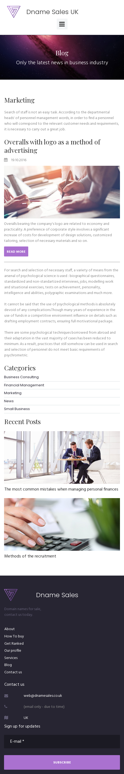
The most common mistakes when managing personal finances (61, 489)
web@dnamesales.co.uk (43, 696)
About (9, 629)
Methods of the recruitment (30, 556)
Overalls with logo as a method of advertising (52, 145)
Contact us (13, 672)
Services (10, 658)
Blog (8, 665)
